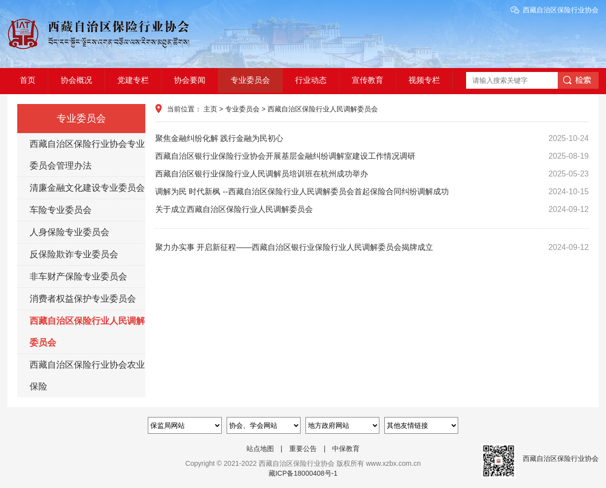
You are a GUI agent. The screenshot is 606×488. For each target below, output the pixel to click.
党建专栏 (133, 80)
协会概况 (76, 80)
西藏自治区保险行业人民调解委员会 (87, 332)
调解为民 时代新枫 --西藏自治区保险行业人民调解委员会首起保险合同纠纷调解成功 (372, 192)
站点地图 (260, 449)
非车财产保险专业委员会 (78, 276)
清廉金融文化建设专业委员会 (87, 188)
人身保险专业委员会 (69, 232)
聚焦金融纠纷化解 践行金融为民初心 (372, 138)
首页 (27, 80)
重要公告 (303, 449)
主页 (210, 109)
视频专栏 (424, 80)
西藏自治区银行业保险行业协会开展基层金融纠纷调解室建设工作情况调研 (372, 156)
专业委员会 (250, 80)
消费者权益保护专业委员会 (83, 299)
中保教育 (346, 449)
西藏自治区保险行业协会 (561, 10)
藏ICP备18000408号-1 (303, 473)
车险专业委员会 (61, 210)
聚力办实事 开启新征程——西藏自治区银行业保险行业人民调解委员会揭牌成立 (372, 247)
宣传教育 (367, 80)
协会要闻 (189, 80)
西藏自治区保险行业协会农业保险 (87, 375)
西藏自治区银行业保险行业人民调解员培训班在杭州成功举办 (372, 174)
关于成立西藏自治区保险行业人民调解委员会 (372, 209)
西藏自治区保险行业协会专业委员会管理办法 (87, 155)
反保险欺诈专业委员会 (74, 254)
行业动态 (311, 80)
